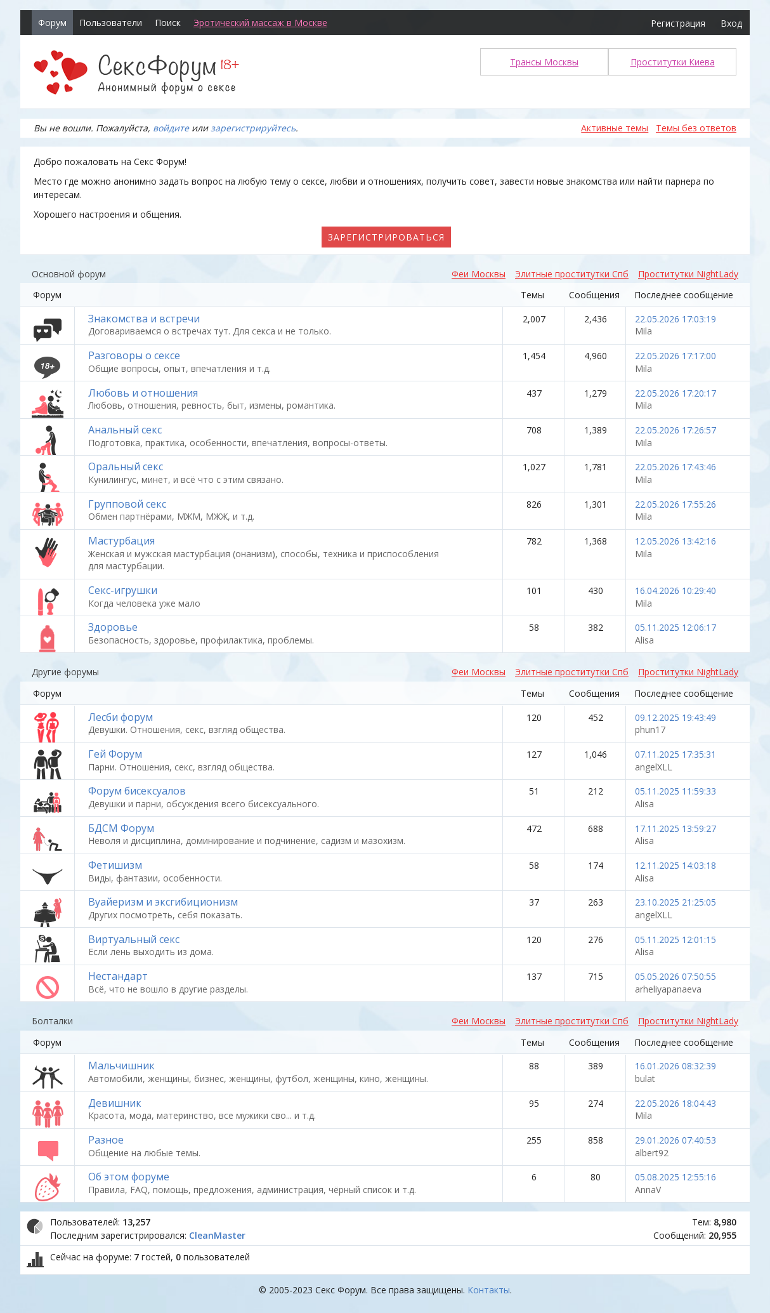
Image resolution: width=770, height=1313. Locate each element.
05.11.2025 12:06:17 (675, 627)
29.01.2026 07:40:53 (675, 1140)
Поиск (168, 22)
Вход (731, 23)
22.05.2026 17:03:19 (675, 319)
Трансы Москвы (544, 62)
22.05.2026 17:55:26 (675, 504)
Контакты (488, 1290)
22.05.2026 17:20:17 (675, 393)
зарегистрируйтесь (253, 128)
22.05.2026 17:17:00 (675, 356)
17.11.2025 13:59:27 (675, 828)
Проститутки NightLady (688, 274)
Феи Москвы (479, 274)
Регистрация (678, 23)
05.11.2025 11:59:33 (675, 791)
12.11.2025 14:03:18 (675, 865)
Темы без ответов (696, 128)
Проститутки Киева (672, 62)
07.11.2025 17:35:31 (675, 754)
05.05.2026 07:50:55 (675, 976)
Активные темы (614, 128)
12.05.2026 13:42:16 (675, 541)
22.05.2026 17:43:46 (675, 467)
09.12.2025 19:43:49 (675, 717)
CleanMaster (217, 1235)
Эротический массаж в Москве (260, 22)
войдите (171, 128)
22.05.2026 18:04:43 (675, 1103)
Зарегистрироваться (386, 237)
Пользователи (110, 22)
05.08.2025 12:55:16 (675, 1177)
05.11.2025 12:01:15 (675, 940)
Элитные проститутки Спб (572, 274)
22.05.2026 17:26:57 (675, 430)
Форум (52, 22)
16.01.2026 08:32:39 (675, 1066)
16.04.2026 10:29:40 (675, 590)
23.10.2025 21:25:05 (675, 902)
